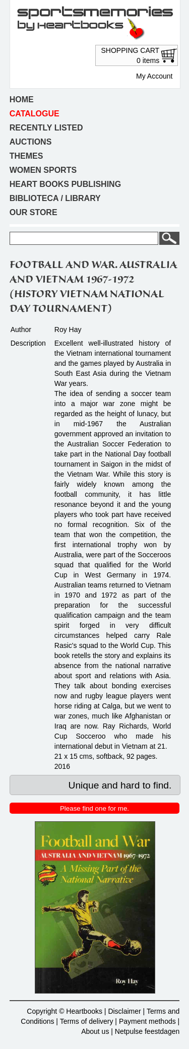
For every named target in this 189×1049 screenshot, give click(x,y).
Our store (33, 212)
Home (22, 99)
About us (95, 1031)
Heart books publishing (65, 184)
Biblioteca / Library (55, 198)
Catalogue (34, 113)
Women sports (43, 170)
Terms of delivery (86, 1021)
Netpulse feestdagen (147, 1031)
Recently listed (46, 127)
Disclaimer (124, 1011)
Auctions (31, 142)
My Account (154, 76)
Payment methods (147, 1021)
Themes (26, 156)
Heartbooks (84, 1011)
